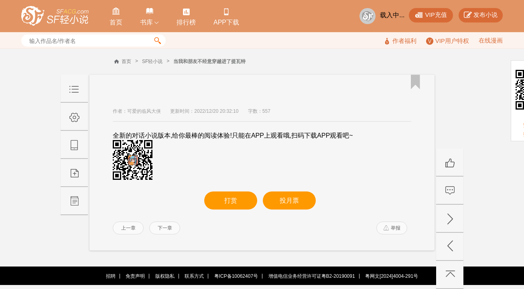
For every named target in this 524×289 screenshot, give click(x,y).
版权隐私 (165, 276)
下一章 (165, 228)
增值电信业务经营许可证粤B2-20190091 (311, 276)
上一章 (128, 228)
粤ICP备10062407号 (236, 276)
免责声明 (135, 276)
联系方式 (194, 276)
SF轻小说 (152, 61)
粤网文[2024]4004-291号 (391, 276)
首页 (126, 61)
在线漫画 (491, 40)
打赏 (230, 200)
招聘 (111, 276)
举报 (392, 228)
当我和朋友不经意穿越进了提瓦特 (209, 61)
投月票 (289, 200)
